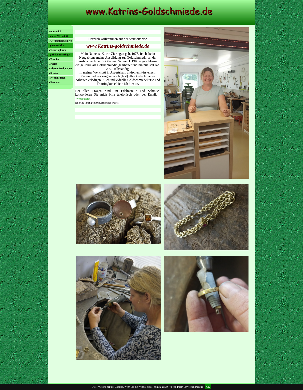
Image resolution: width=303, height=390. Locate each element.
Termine (55, 59)
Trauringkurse (58, 50)
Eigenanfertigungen (61, 68)
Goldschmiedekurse (61, 40)
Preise (53, 63)
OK (208, 386)
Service (54, 73)
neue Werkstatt (60, 36)
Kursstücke (58, 45)
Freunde (55, 82)
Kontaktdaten (57, 77)
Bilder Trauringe (61, 54)
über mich (55, 31)
